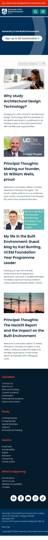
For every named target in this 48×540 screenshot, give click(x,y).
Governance (8, 478)
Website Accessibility (12, 484)
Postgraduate (9, 421)
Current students (10, 392)
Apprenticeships (10, 424)
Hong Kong (7, 458)
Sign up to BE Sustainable (22, 38)
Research (6, 455)
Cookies (6, 487)
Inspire (5, 452)
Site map (6, 527)
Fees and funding (10, 389)
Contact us (7, 383)
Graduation (7, 395)
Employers (7, 446)
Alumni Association (11, 401)
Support (6, 427)
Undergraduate (9, 418)
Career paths (8, 461)
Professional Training (12, 430)
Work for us (7, 386)
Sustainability (8, 449)
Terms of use (8, 481)
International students (12, 398)
